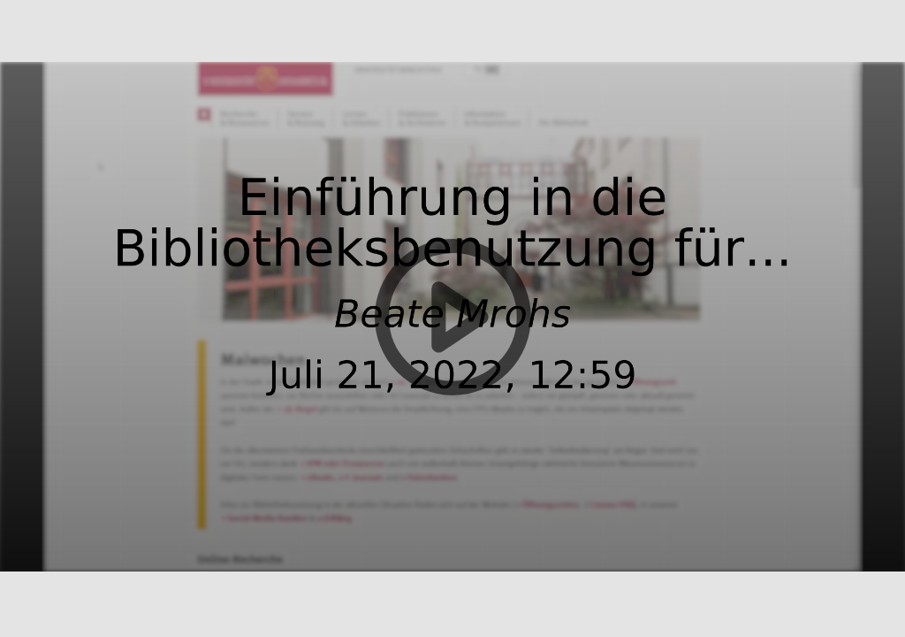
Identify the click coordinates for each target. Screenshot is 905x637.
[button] (452, 318)
